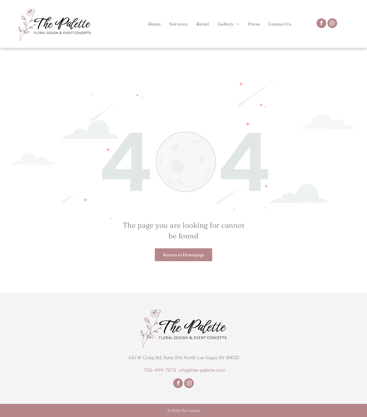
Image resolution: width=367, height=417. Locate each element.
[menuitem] (154, 24)
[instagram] (332, 23)
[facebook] (321, 23)
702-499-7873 (160, 370)
